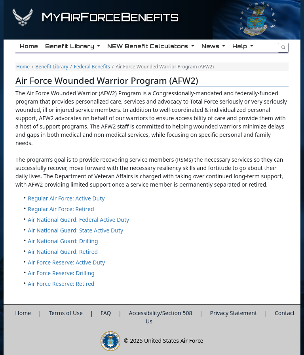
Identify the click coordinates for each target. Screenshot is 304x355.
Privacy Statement (234, 313)
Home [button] (28, 46)
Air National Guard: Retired (63, 251)
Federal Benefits (92, 66)
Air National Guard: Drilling (63, 241)
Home (23, 66)
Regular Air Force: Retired (61, 209)
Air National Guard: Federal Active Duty (78, 219)
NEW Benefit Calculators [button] (148, 46)
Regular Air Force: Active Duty (66, 198)
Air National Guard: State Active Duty (75, 230)
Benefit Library (52, 66)
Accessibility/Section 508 (161, 313)
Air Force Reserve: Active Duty (66, 262)
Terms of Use (66, 313)
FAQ (106, 313)
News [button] (210, 46)
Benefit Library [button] (70, 46)
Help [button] (240, 46)
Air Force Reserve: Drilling (61, 273)
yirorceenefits (110, 17)
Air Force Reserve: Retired (61, 283)
